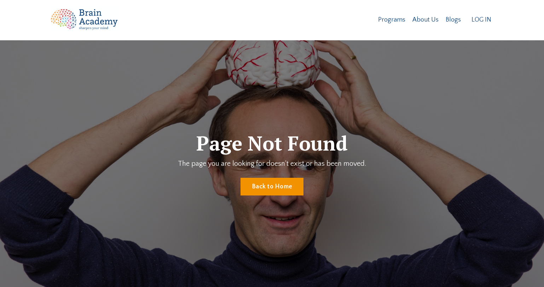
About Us (425, 19)
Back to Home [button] (272, 186)
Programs (391, 19)
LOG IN (481, 19)
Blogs (453, 19)
